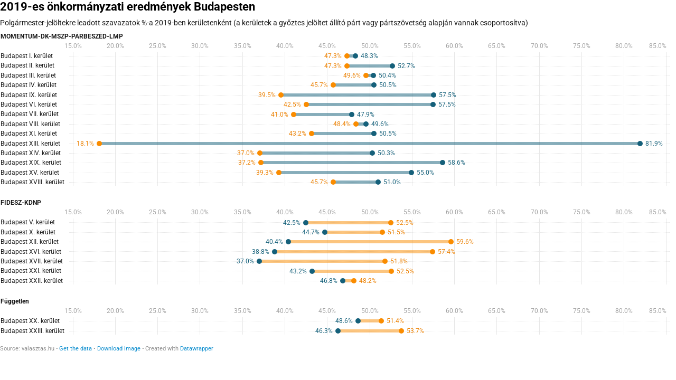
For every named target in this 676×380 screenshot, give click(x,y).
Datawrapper (196, 348)
